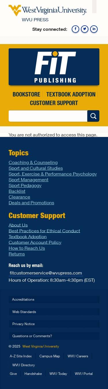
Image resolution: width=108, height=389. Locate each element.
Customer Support (54, 102)
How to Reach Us (27, 248)
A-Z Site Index (21, 356)
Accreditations (23, 299)
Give (13, 373)
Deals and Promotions (31, 202)
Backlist (17, 191)
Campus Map (49, 356)
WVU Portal (84, 373)
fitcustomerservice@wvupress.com (46, 272)
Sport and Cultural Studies (36, 168)
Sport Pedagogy (25, 185)
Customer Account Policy (35, 242)
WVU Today (58, 373)
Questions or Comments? (32, 336)
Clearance (19, 196)
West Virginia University (40, 346)
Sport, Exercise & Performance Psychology (53, 173)
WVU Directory (23, 365)
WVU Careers (78, 356)
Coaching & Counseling (33, 162)
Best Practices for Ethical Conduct (44, 230)
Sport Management (28, 179)
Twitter (84, 29)
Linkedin (94, 29)
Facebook (75, 29)
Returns (17, 253)
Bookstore (26, 94)
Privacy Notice (23, 324)
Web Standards (24, 312)
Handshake (33, 373)
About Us (18, 224)
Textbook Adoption (70, 94)
